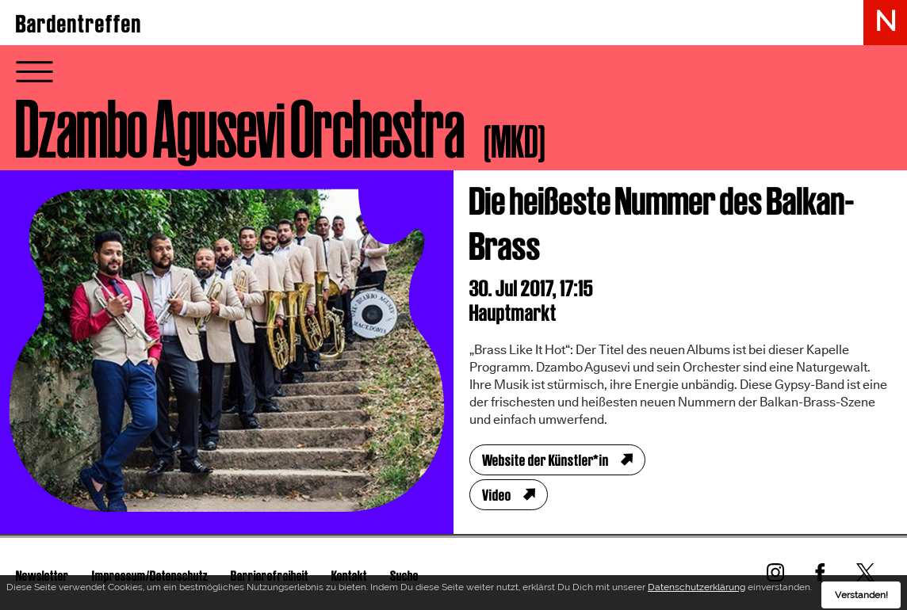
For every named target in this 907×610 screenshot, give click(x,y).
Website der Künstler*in (545, 460)
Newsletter (42, 575)
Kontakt (349, 575)
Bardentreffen (79, 24)
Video (496, 495)
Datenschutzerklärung (696, 591)
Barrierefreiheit (269, 575)
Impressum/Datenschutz (150, 575)
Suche (404, 575)
